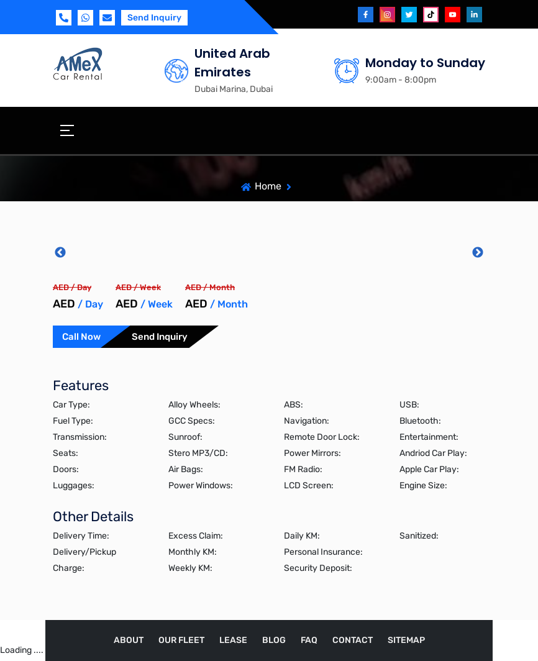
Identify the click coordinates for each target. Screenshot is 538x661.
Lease (233, 640)
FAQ (309, 640)
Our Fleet (181, 640)
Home (268, 186)
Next (478, 253)
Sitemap (406, 640)
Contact (352, 640)
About (129, 640)
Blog (274, 640)
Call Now (81, 336)
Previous (60, 253)
